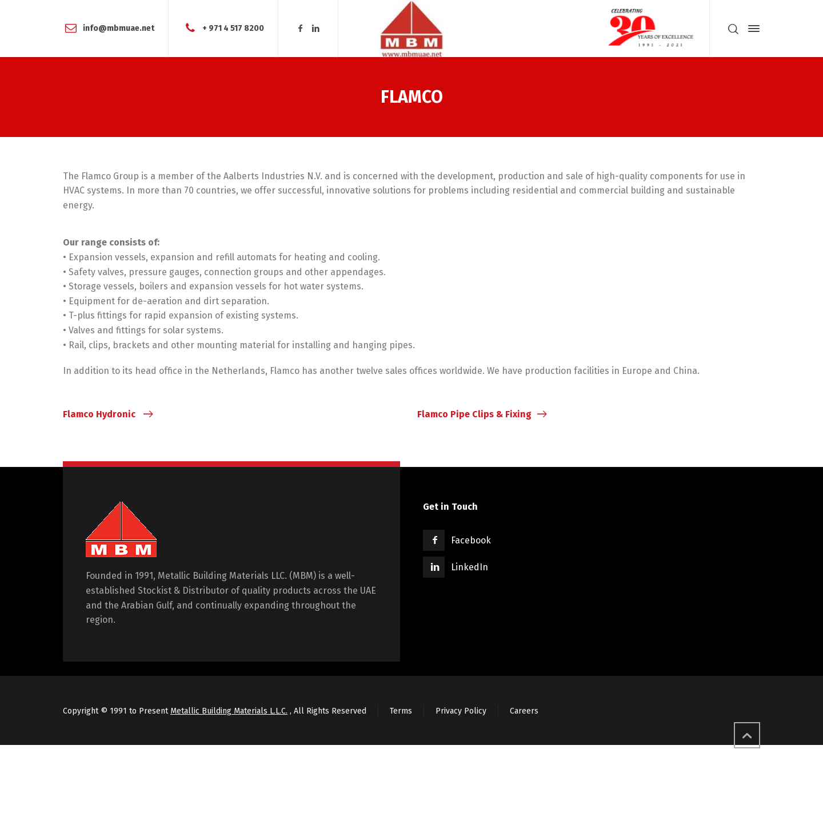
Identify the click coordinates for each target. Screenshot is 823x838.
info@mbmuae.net (118, 28)
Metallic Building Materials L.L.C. (228, 711)
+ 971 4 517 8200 (233, 28)
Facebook (471, 540)
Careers (524, 711)
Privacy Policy (461, 711)
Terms (401, 711)
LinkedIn (469, 567)
